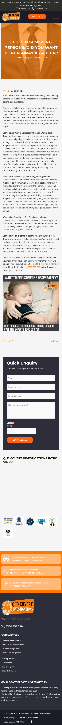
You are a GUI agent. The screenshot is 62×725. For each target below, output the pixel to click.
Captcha (11, 422)
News (6, 91)
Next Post (55, 341)
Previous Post (8, 341)
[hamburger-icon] (56, 17)
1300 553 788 (34, 267)
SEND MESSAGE (20, 440)
